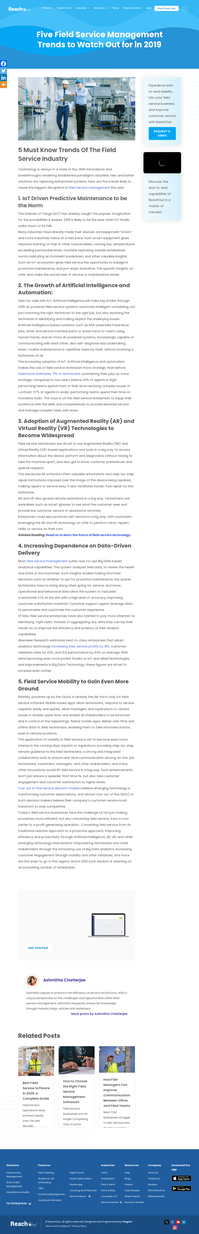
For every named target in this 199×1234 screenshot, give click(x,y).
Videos (129, 1184)
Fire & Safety (108, 1190)
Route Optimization (80, 1178)
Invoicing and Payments (83, 1190)
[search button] (185, 9)
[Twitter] (3, 70)
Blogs (128, 1178)
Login (148, 7)
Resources (100, 7)
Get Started (38, 948)
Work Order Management (14, 1184)
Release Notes (156, 1196)
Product (47, 7)
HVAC (104, 1172)
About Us (153, 1172)
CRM (40, 1188)
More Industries (110, 1202)
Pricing (115, 7)
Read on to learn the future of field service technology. (88, 535)
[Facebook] (3, 63)
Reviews (152, 1184)
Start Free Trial (166, 8)
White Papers (132, 1196)
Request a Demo (132, 7)
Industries (82, 7)
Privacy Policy (79, 1226)
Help (127, 1172)
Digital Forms (64, 7)
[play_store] (181, 1190)
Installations (108, 1178)
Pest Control (108, 1184)
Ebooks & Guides (134, 1202)
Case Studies (132, 1190)
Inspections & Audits (17, 1192)
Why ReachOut (156, 1190)
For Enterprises (16, 1203)
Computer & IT (109, 1196)
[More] (3, 84)
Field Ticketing (46, 1172)
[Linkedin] (3, 77)
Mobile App (76, 1184)
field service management (89, 187)
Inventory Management (51, 1194)
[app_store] (181, 1179)
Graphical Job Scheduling (46, 1180)
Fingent (127, 1221)
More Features (78, 1196)
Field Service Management (14, 1174)
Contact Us (154, 1178)
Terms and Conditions (57, 1226)
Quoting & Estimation (50, 1200)
